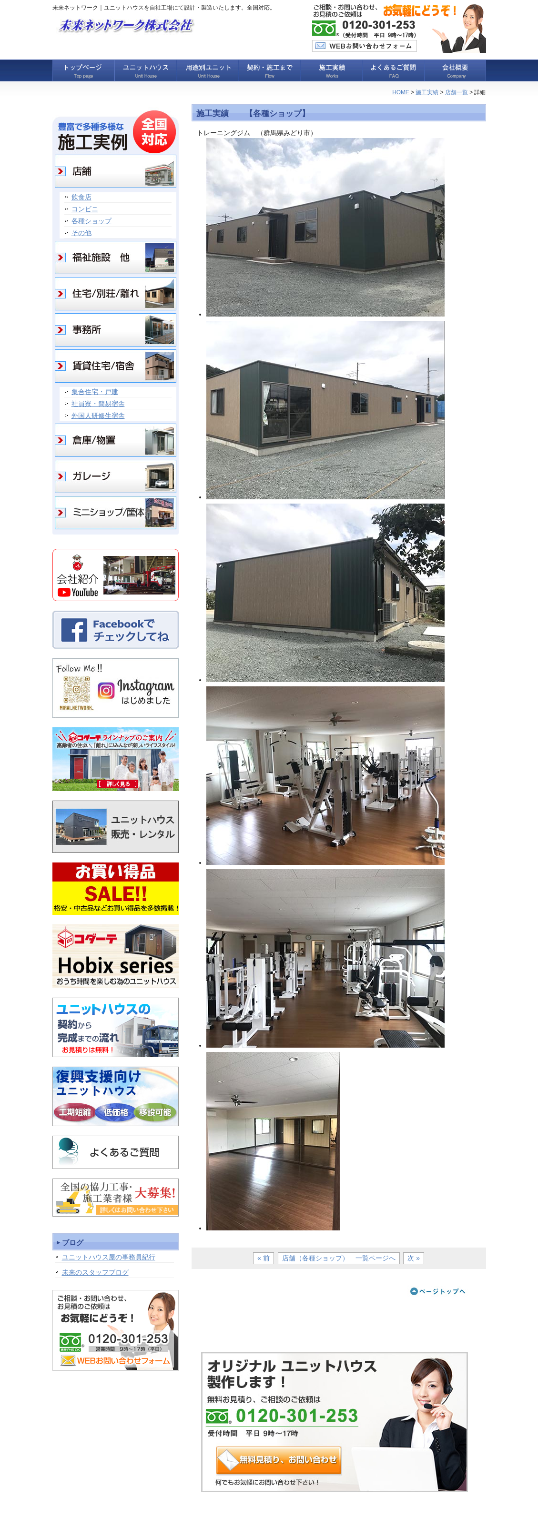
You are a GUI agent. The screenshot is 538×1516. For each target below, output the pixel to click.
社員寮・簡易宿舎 (98, 403)
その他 (81, 233)
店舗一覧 (456, 92)
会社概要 (455, 70)
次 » (413, 1258)
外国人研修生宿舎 (98, 415)
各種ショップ (91, 221)
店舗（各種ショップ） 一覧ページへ (339, 1258)
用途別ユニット (207, 70)
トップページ (83, 70)
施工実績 (331, 70)
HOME (400, 92)
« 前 (263, 1258)
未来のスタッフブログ (95, 1272)
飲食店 (81, 197)
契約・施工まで (269, 70)
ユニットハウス (145, 70)
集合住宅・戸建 (94, 392)
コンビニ (84, 209)
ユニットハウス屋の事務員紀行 (108, 1257)
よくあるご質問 (393, 70)
